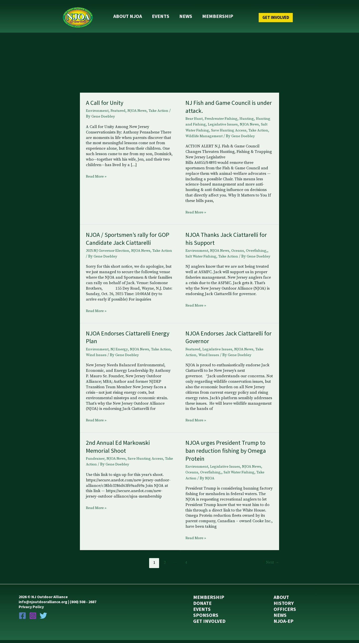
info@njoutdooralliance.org (44, 604)
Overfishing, (260, 253)
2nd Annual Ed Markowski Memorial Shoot (120, 449)
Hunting (249, 115)
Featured (119, 107)
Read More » (97, 173)
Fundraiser (96, 461)
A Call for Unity (106, 99)
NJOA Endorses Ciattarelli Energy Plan (120, 340)
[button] (266, 15)
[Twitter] (43, 618)
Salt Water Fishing (213, 126)
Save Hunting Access (250, 126)
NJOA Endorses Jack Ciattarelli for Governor (226, 340)
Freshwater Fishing (223, 115)
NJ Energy (121, 351)
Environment (98, 107)
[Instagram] (33, 618)
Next (272, 565)
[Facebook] (22, 618)
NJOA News (139, 107)
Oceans (240, 253)
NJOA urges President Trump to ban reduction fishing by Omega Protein (228, 453)
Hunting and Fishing (204, 121)
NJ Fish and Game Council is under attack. (223, 103)
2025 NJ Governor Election (109, 253)
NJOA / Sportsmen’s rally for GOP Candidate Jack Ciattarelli (127, 241)
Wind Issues (110, 357)
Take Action (162, 107)
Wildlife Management (228, 132)
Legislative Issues (240, 121)
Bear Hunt (194, 115)
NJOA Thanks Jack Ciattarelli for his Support (228, 241)
